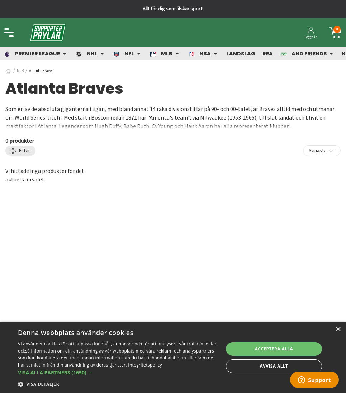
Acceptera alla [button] (274, 349)
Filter (20, 151)
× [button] (338, 329)
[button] (117, 372)
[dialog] (173, 357)
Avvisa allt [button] (274, 366)
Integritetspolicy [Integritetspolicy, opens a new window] (145, 365)
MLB (20, 70)
